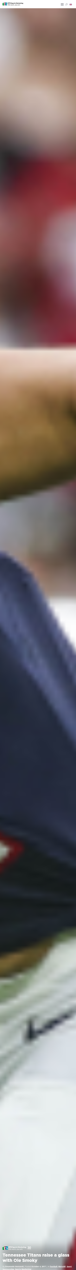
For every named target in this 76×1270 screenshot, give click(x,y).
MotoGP (62, 1266)
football (53, 1266)
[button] (71, 4)
